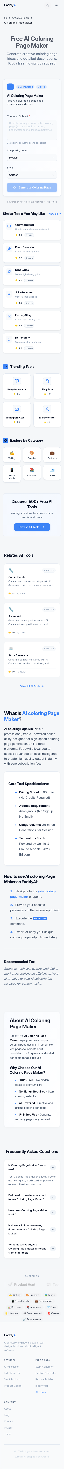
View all (54, 213)
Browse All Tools (32, 527)
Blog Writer (41, 1385)
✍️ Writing (14, 1295)
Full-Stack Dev (12, 1373)
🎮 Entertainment (32, 1313)
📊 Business (14, 1307)
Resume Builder (44, 1379)
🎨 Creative (32, 1295)
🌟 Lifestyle (11, 1313)
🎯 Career (53, 1313)
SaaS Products (12, 1379)
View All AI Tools (32, 686)
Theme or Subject (18, 116)
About (7, 1408)
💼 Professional (44, 1301)
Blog (6, 1415)
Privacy (8, 1427)
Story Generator (44, 1366)
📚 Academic (34, 1307)
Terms (7, 1434)
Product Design (13, 1385)
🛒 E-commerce (32, 1319)
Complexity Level (17, 150)
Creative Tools (20, 17)
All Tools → (42, 1392)
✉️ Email (51, 1307)
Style (10, 167)
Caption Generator (45, 1373)
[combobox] (32, 157)
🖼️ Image (50, 1295)
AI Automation (11, 1366)
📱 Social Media (20, 1301)
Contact (8, 1421)
